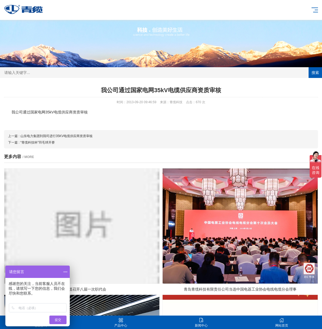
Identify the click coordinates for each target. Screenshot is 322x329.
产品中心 (120, 322)
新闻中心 (201, 322)
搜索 (315, 72)
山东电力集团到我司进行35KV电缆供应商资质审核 (56, 136)
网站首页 (281, 322)
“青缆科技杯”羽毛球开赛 (37, 142)
